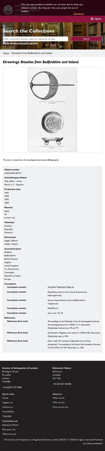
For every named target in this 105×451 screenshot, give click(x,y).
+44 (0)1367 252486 (62, 384)
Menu (98, 19)
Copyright (7, 416)
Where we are (9, 434)
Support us (7, 402)
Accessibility (8, 411)
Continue (79, 13)
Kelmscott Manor (10, 425)
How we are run (60, 407)
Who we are (59, 402)
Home (6, 53)
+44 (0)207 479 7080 (12, 387)
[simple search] (35, 38)
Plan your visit (9, 429)
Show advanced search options (20, 43)
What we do (59, 398)
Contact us (7, 407)
